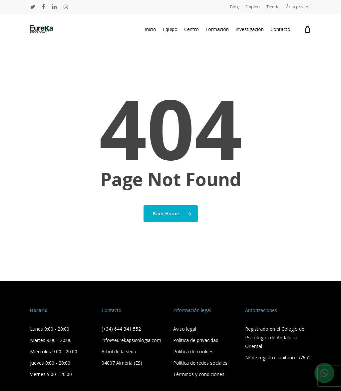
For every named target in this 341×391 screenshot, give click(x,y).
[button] (324, 373)
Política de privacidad (195, 340)
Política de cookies (193, 351)
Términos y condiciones (198, 374)
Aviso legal (184, 329)
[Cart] (307, 29)
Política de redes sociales (200, 363)
